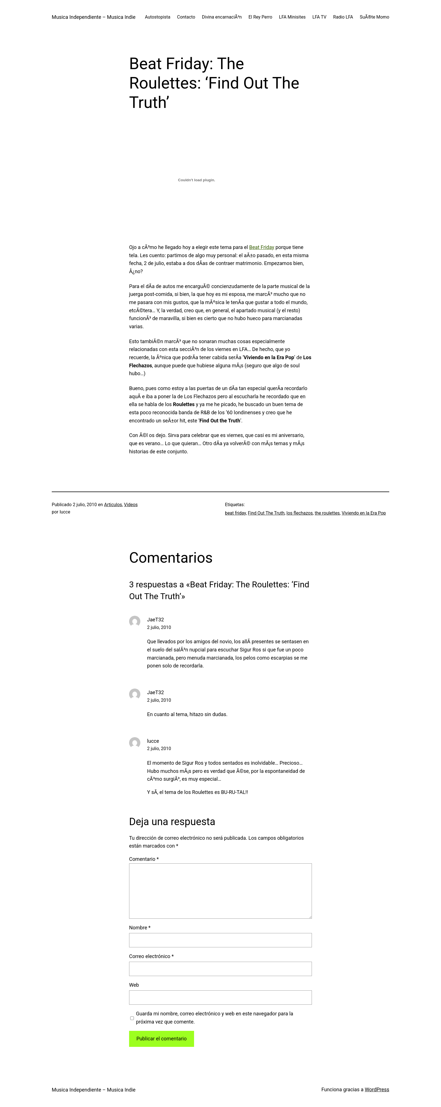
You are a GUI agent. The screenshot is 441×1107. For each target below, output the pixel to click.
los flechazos (300, 513)
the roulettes (327, 513)
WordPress (377, 1089)
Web (134, 985)
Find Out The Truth (266, 513)
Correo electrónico (151, 956)
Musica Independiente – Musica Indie (94, 17)
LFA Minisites (292, 17)
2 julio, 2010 (159, 627)
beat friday (235, 513)
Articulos (113, 504)
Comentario (144, 859)
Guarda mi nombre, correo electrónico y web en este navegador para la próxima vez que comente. (214, 1018)
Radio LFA (343, 17)
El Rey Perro (261, 17)
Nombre (139, 928)
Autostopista (157, 17)
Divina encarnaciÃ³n (222, 17)
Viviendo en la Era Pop (364, 513)
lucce (153, 741)
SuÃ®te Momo (374, 17)
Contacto (186, 17)
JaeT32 (155, 619)
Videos (131, 504)
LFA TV (319, 17)
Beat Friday (261, 247)
